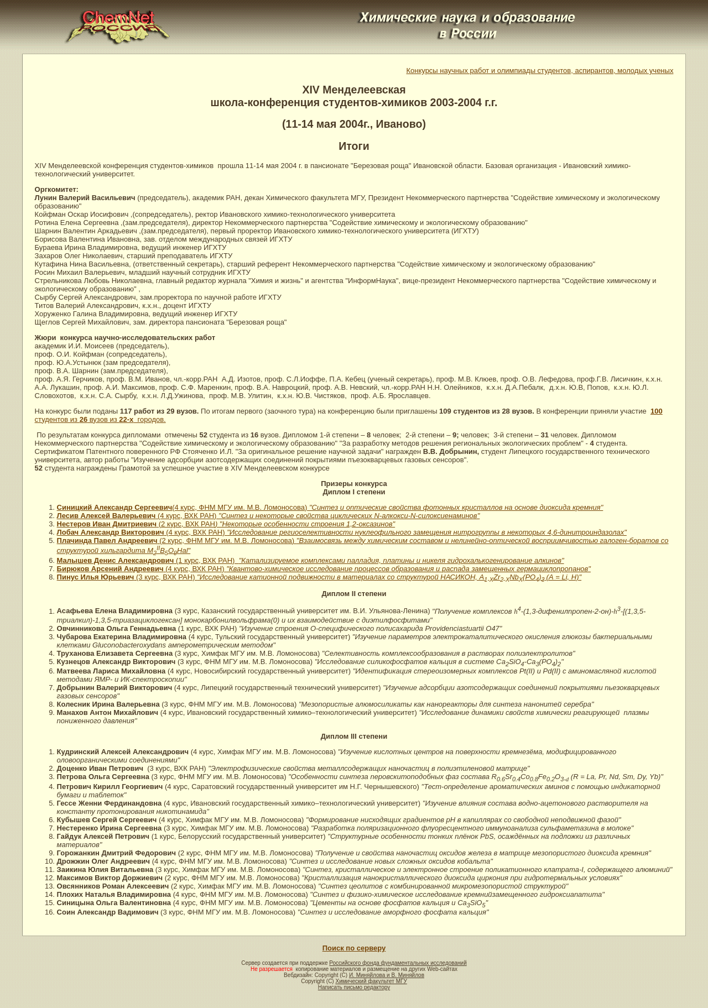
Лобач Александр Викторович (110, 532)
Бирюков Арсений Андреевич (110, 569)
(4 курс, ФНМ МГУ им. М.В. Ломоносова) (330, 507)
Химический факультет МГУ (371, 981)
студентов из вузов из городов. (100, 419)
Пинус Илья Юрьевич (95, 577)
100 (656, 411)
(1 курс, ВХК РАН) (369, 560)
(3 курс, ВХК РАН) (357, 577)
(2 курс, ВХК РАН (276, 524)
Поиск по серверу (354, 948)
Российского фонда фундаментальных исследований (397, 963)
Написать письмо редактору (354, 987)
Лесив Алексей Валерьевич (106, 515)
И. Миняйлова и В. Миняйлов (386, 975)
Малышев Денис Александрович (115, 560)
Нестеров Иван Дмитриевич (107, 524)
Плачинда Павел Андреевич (107, 540)
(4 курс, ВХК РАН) (317, 515)
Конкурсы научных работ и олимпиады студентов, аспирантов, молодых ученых (539, 70)
